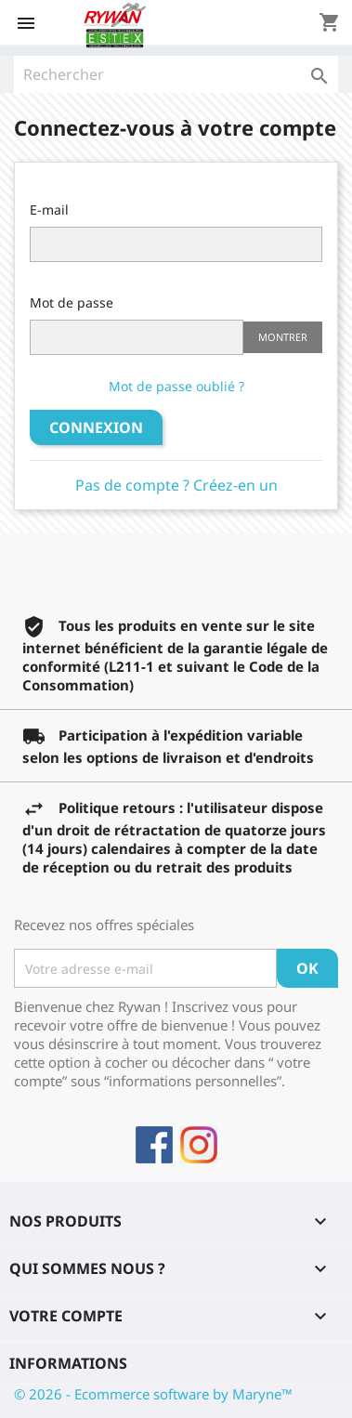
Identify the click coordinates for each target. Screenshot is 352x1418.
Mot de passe (71, 302)
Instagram (198, 1144)
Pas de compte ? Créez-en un (176, 485)
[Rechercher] (176, 74)
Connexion (96, 427)
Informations (68, 1363)
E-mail (49, 209)
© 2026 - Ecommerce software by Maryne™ (153, 1394)
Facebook (154, 1144)
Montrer (282, 337)
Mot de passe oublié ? (176, 386)
